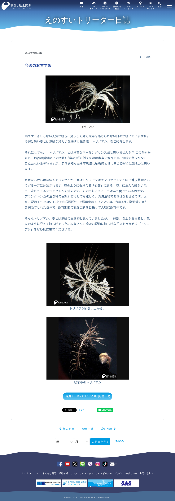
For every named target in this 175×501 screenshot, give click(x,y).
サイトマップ (86, 473)
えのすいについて (31, 473)
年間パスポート (128, 7)
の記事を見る (100, 442)
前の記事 (68, 429)
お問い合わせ (146, 473)
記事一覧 (87, 429)
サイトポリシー (104, 473)
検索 (159, 6)
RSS (121, 441)
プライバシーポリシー (125, 473)
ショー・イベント (93, 7)
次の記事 (106, 429)
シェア (81, 409)
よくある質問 (49, 473)
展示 (81, 6)
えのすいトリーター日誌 (87, 20)
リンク (73, 473)
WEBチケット (150, 7)
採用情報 (63, 473)
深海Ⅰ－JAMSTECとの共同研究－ (86, 396)
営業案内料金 (117, 7)
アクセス (140, 6)
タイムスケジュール (105, 7)
